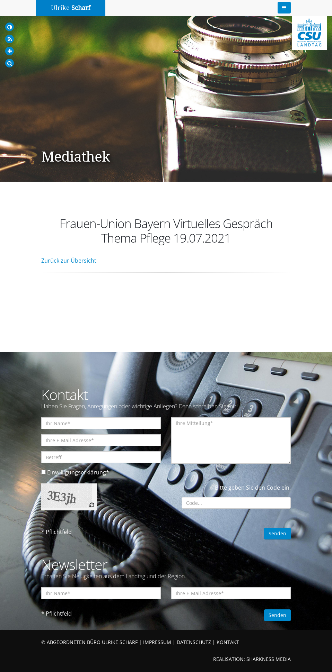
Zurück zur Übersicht (68, 260)
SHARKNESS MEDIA (268, 659)
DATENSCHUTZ (194, 642)
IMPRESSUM (157, 642)
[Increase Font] (9, 51)
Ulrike (70, 7)
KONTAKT (228, 642)
